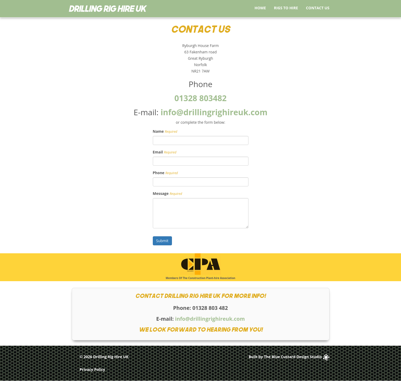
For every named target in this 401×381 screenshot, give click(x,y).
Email (158, 152)
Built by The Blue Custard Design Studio (289, 356)
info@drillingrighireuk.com (214, 112)
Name (158, 131)
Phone (158, 172)
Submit (162, 240)
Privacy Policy (92, 369)
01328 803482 (200, 98)
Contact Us (317, 7)
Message (161, 193)
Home (260, 7)
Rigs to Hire (286, 7)
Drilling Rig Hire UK (110, 356)
